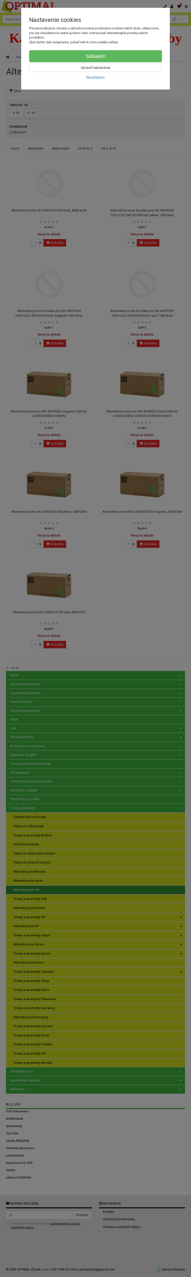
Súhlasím (95, 56)
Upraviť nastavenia (95, 68)
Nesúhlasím (95, 77)
